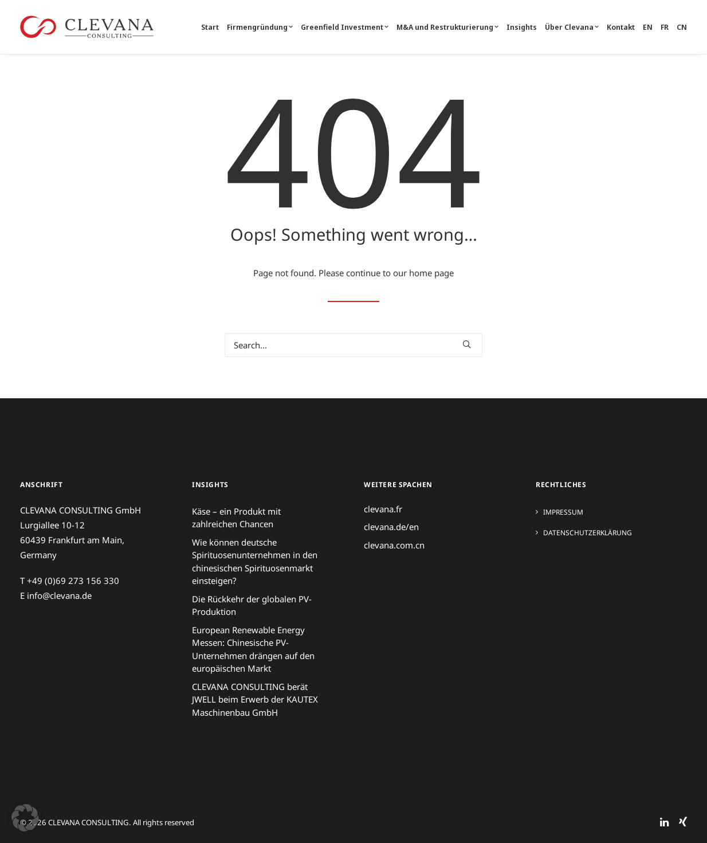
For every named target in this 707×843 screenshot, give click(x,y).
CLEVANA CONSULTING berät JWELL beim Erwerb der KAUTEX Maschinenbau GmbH (255, 699)
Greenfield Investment (344, 27)
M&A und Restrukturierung (447, 27)
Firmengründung (260, 27)
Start (210, 27)
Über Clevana (572, 27)
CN (682, 27)
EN (648, 27)
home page (431, 273)
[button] (467, 344)
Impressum (563, 512)
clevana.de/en (391, 526)
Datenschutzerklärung (587, 533)
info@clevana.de (59, 595)
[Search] (353, 345)
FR (665, 27)
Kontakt (621, 27)
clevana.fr (383, 509)
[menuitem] (211, 27)
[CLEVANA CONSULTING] (87, 26)
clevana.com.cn (394, 545)
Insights (521, 27)
